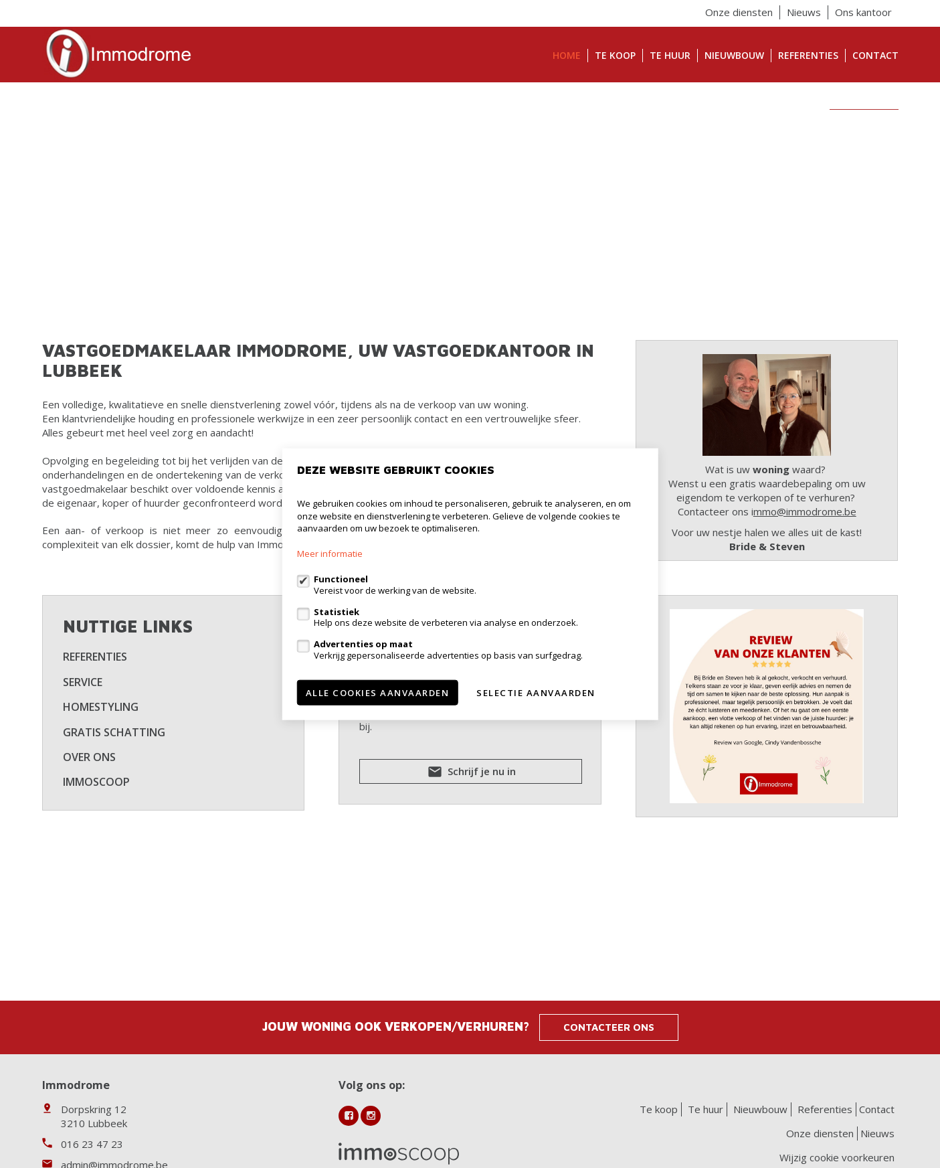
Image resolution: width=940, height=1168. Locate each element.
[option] (470, 209)
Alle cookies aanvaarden (378, 692)
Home (567, 55)
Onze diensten (739, 12)
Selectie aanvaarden (535, 692)
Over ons (89, 757)
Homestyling (100, 706)
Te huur (670, 55)
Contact (875, 55)
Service (82, 682)
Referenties (808, 55)
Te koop (615, 55)
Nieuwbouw (734, 55)
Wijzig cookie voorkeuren (837, 1157)
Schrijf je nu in (470, 773)
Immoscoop (96, 781)
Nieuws (804, 12)
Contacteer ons (608, 1027)
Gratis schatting (114, 732)
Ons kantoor (863, 12)
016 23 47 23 (92, 1144)
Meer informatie (330, 554)
